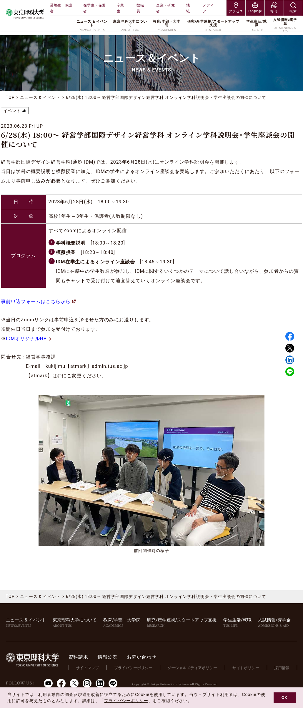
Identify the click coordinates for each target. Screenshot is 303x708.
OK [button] (285, 698)
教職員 (140, 8)
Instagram (87, 683)
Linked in (289, 359)
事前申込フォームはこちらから (38, 301)
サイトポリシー (246, 667)
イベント (12, 111)
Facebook (289, 336)
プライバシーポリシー (135, 667)
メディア (208, 8)
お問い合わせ (144, 657)
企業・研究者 (165, 8)
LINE (289, 371)
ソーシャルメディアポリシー (193, 667)
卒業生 (120, 8)
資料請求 (80, 657)
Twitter (289, 348)
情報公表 (109, 657)
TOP (10, 97)
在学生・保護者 (94, 8)
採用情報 (282, 667)
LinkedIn (100, 683)
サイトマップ (89, 667)
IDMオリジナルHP (29, 338)
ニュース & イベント (40, 97)
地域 (188, 8)
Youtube (48, 683)
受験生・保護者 (61, 8)
